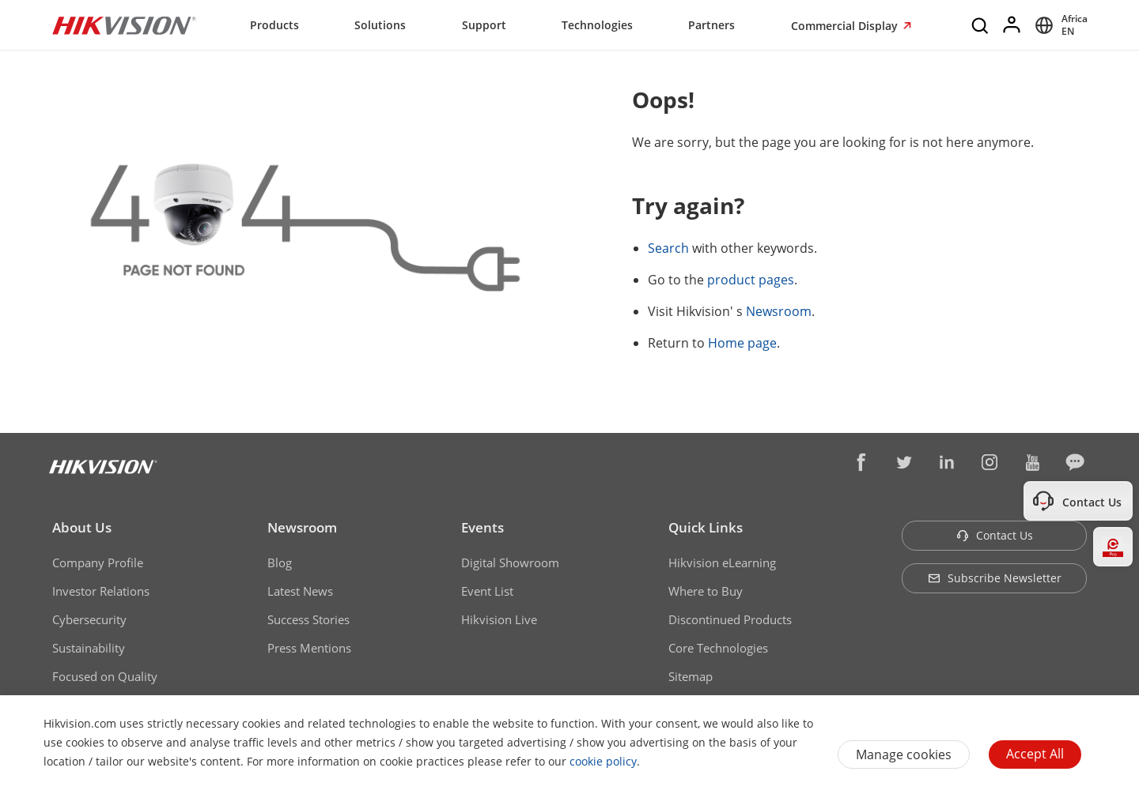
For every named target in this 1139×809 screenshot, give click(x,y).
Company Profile (97, 562)
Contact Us (994, 535)
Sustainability (88, 648)
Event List (487, 591)
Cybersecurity (89, 619)
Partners (711, 24)
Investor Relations (100, 591)
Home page (742, 343)
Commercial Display (846, 25)
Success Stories (308, 619)
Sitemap (690, 676)
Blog (279, 562)
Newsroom (779, 311)
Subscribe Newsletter (994, 577)
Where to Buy (705, 591)
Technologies (597, 24)
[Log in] (1012, 25)
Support (484, 24)
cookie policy (603, 761)
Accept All (1035, 753)
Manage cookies (904, 754)
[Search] (981, 25)
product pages (750, 279)
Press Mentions (309, 648)
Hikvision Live (499, 619)
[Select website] (1059, 25)
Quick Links (705, 527)
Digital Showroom (510, 562)
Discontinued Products (730, 619)
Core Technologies (718, 648)
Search (668, 248)
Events (482, 527)
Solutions (380, 24)
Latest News (300, 591)
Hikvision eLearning (722, 562)
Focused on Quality (104, 676)
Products (274, 24)
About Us (82, 527)
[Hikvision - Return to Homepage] (124, 25)
